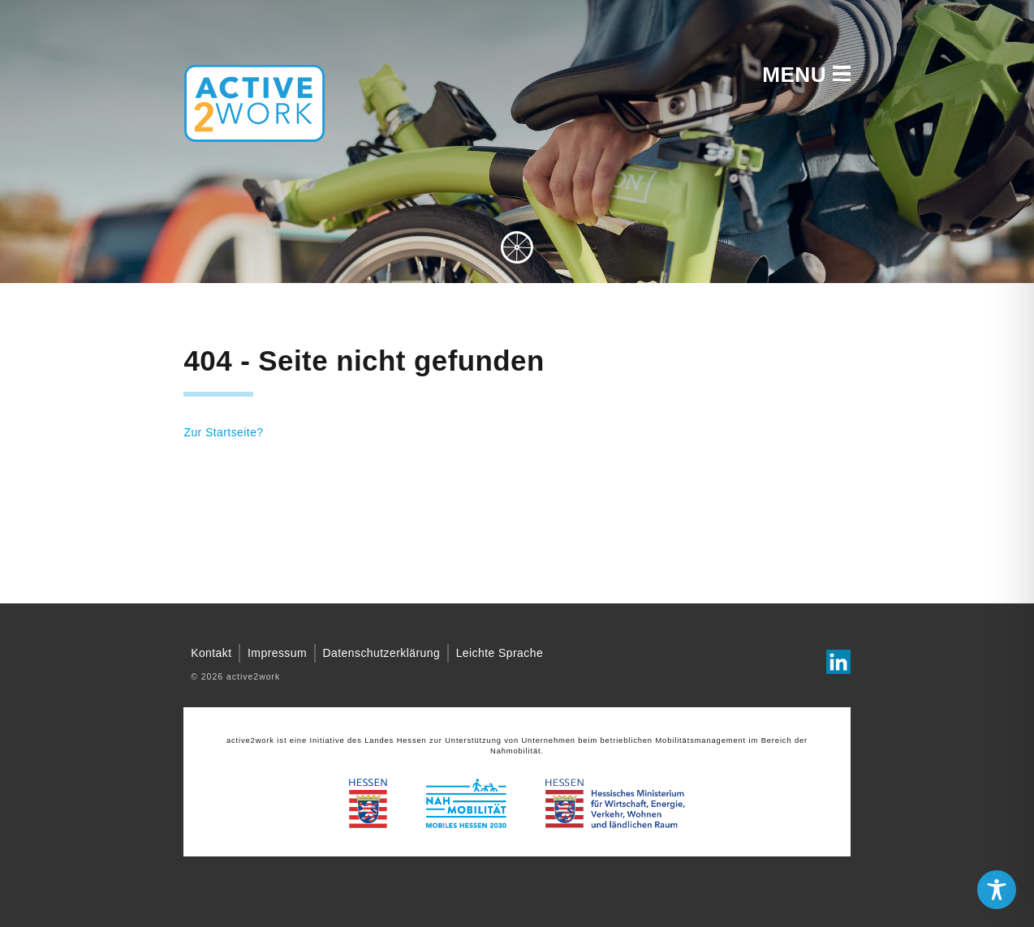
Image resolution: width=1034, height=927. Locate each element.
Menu (806, 74)
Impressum (277, 652)
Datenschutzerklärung (382, 652)
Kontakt (211, 652)
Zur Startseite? (223, 432)
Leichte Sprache (500, 652)
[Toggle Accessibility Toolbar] (997, 890)
